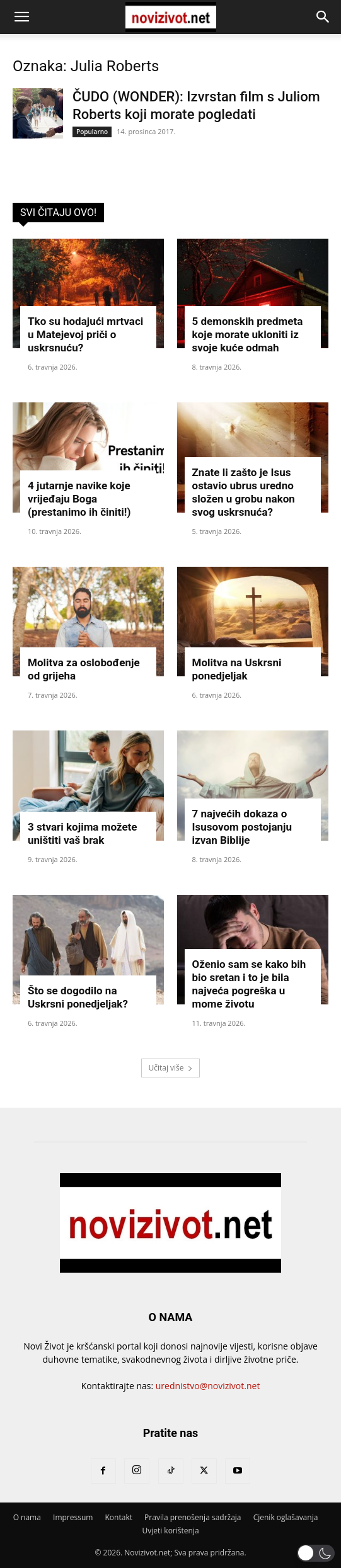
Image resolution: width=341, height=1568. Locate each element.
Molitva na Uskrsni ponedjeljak (237, 669)
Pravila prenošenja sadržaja (192, 1517)
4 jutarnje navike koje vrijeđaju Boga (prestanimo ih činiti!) (79, 498)
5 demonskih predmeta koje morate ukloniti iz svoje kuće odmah (247, 334)
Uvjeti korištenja (170, 1530)
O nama (27, 1517)
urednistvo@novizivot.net (208, 1386)
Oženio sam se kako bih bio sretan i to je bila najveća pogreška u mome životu (249, 984)
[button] (21, 17)
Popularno (92, 131)
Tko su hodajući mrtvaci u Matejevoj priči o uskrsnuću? (85, 334)
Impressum (73, 1517)
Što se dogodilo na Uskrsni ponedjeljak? (78, 997)
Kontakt (118, 1517)
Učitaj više (170, 1067)
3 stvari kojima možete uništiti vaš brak (82, 833)
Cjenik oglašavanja (285, 1517)
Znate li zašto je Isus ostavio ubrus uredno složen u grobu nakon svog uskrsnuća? (243, 492)
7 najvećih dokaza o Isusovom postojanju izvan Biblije (242, 826)
